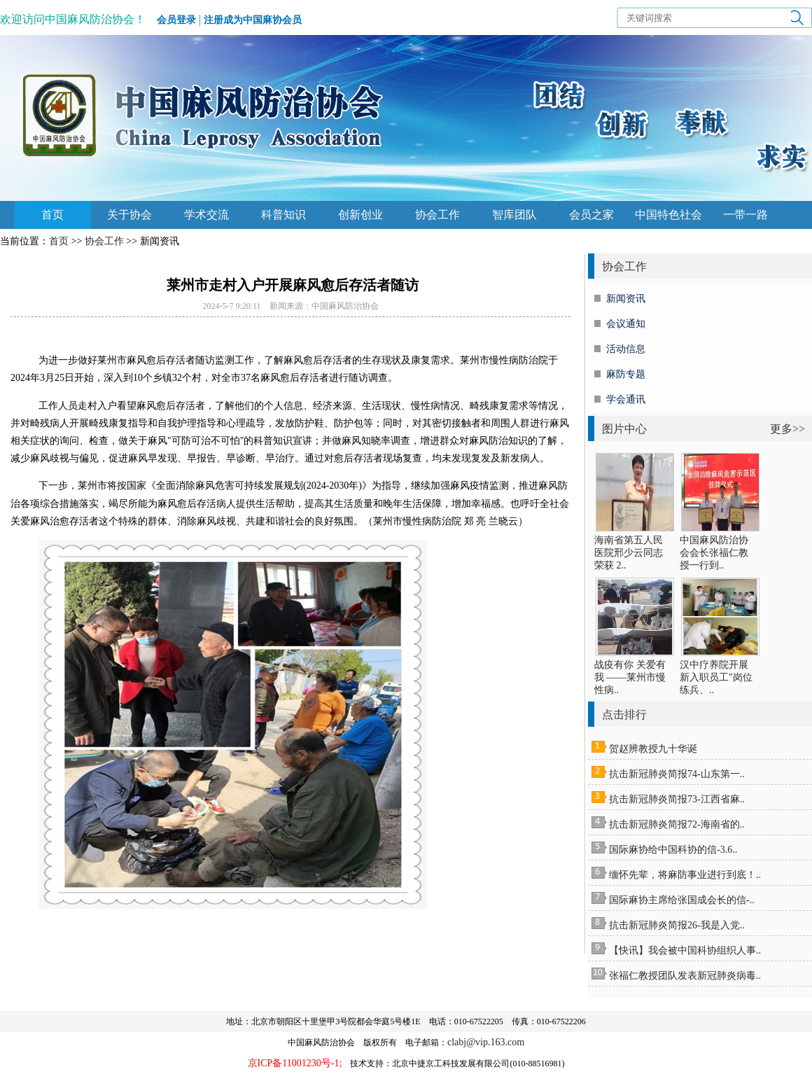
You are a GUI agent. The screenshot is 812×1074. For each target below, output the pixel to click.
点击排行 (624, 714)
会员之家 (591, 215)
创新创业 (360, 215)
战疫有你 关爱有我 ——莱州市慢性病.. (630, 677)
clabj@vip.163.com (485, 1042)
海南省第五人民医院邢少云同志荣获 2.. (628, 553)
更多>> (787, 429)
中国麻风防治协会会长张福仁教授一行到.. (714, 553)
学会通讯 (625, 399)
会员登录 (176, 20)
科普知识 (283, 215)
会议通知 (625, 324)
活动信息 (625, 349)
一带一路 (745, 215)
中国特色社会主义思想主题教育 (668, 219)
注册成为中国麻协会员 (253, 20)
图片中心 (624, 429)
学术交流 (206, 215)
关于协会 (129, 215)
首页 (52, 215)
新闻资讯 (625, 298)
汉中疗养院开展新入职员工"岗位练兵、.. (716, 677)
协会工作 (437, 215)
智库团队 (514, 215)
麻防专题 (625, 374)
